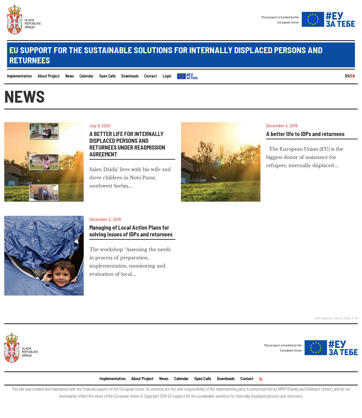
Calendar (86, 76)
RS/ (348, 76)
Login (167, 76)
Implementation (19, 76)
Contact (150, 76)
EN (353, 76)
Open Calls (107, 76)
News (69, 76)
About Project (49, 76)
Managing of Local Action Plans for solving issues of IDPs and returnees (131, 231)
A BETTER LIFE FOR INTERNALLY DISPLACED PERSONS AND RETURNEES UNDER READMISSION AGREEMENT (127, 144)
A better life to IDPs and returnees (305, 133)
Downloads (130, 76)
